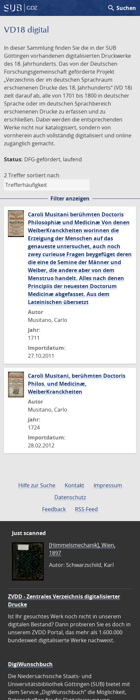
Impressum (108, 485)
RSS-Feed (86, 509)
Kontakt (74, 485)
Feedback (54, 509)
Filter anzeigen (70, 198)
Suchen (121, 8)
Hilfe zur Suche (36, 485)
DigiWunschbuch (30, 664)
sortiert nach (43, 175)
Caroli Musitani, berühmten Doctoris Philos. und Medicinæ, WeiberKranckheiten (76, 383)
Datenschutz (70, 497)
